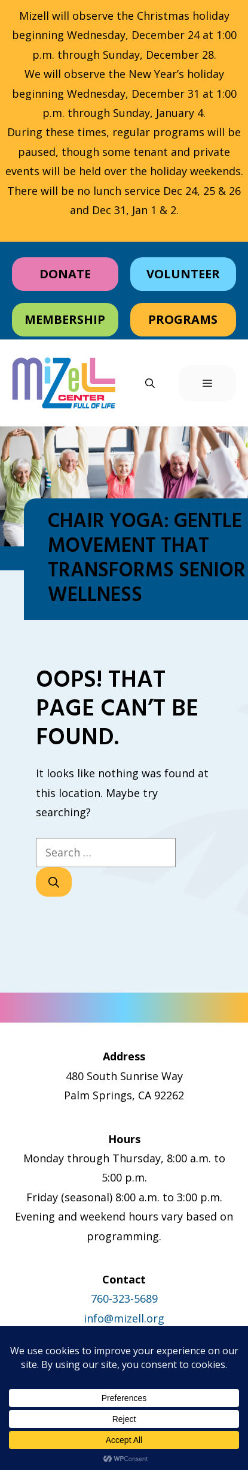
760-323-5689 (124, 1298)
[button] (150, 383)
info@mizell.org (124, 1318)
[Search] (54, 882)
